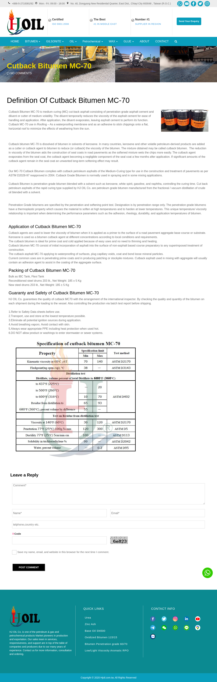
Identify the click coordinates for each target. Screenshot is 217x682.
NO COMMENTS (19, 73)
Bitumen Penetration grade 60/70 (106, 643)
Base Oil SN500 (95, 630)
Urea (88, 617)
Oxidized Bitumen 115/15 (101, 637)
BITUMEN (32, 41)
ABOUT (144, 41)
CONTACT (162, 41)
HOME (15, 41)
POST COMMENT (29, 567)
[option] (108, 64)
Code (16, 533)
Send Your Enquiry (189, 21)
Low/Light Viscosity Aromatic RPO (107, 650)
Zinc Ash (90, 624)
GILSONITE (55, 41)
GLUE (129, 41)
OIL (73, 41)
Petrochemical (93, 41)
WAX (113, 41)
